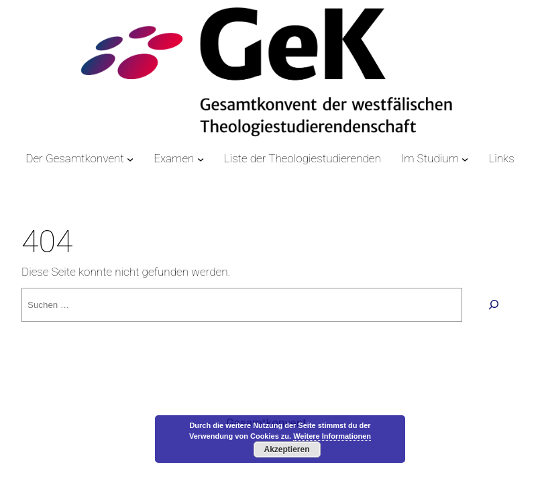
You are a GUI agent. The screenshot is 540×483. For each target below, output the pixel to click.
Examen (174, 158)
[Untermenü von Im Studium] (465, 159)
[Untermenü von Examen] (200, 159)
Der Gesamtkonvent (74, 158)
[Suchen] (494, 305)
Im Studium (430, 158)
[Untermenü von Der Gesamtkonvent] (130, 159)
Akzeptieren (286, 449)
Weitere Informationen (332, 436)
